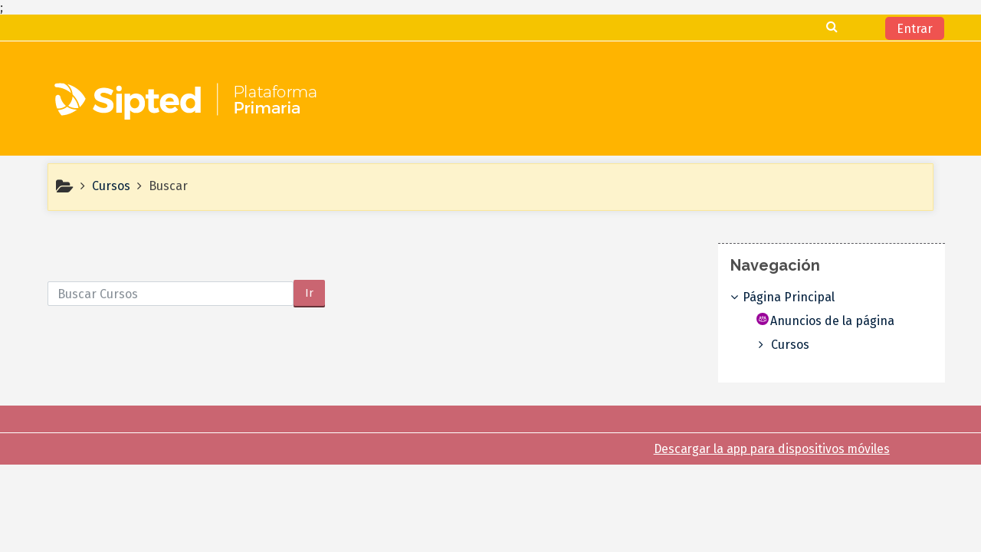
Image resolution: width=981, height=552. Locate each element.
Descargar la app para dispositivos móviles (772, 449)
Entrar (915, 28)
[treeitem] (832, 297)
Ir (309, 293)
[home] (188, 104)
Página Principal (800, 297)
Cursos (802, 344)
